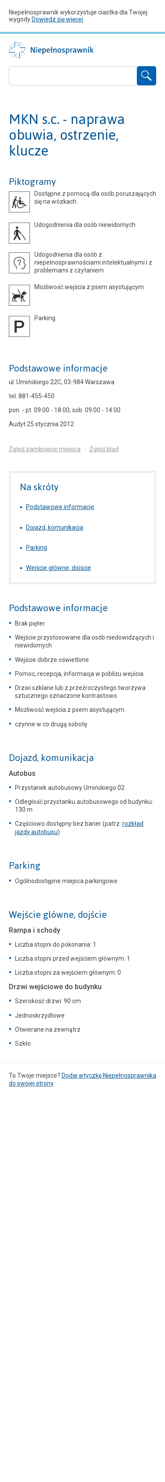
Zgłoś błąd (104, 449)
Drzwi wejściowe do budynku (55, 987)
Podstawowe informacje (58, 368)
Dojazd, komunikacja (54, 527)
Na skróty (39, 487)
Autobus (22, 773)
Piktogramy (32, 182)
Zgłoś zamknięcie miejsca (45, 449)
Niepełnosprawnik (51, 50)
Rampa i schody (34, 930)
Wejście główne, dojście (58, 567)
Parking (36, 547)
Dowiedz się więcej (57, 19)
